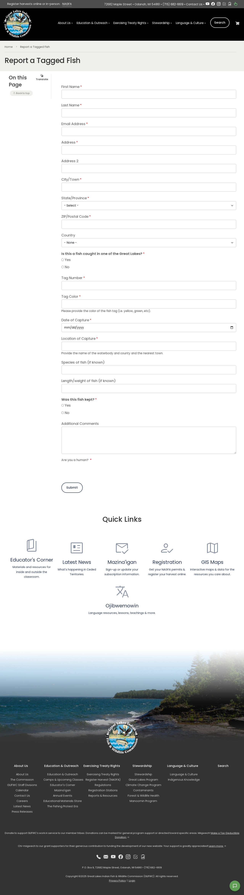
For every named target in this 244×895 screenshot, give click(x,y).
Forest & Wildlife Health (143, 796)
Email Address (73, 123)
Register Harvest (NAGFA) (103, 780)
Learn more (217, 846)
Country (68, 235)
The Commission (22, 780)
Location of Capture (78, 338)
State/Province (74, 198)
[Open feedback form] (235, 886)
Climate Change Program (143, 785)
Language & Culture (184, 774)
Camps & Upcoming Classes (63, 780)
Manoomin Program (143, 801)
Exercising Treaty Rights (103, 774)
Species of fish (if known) (83, 362)
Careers (22, 801)
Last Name (70, 105)
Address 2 (70, 161)
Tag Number (72, 277)
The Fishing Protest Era (62, 806)
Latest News (22, 806)
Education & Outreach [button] (92, 23)
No (67, 267)
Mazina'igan (62, 790)
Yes (68, 259)
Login (132, 880)
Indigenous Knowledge (184, 780)
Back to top (21, 93)
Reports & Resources (102, 796)
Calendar (22, 790)
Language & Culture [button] (190, 23)
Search (220, 22)
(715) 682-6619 (173, 4)
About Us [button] (64, 23)
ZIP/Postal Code (74, 216)
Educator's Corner (62, 785)
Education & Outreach (62, 774)
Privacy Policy (117, 880)
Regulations (103, 785)
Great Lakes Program (143, 780)
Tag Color (69, 296)
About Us (22, 774)
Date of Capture (75, 320)
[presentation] (90, 471)
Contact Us (194, 4)
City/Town (70, 179)
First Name (70, 86)
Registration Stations (103, 790)
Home (9, 47)
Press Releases (22, 812)
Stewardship (143, 774)
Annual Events (62, 796)
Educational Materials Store (62, 801)
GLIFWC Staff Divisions (22, 785)
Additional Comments (80, 423)
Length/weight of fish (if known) (88, 380)
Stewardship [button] (160, 23)
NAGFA (67, 4)
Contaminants (143, 790)
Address (68, 142)
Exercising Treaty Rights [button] (129, 23)
